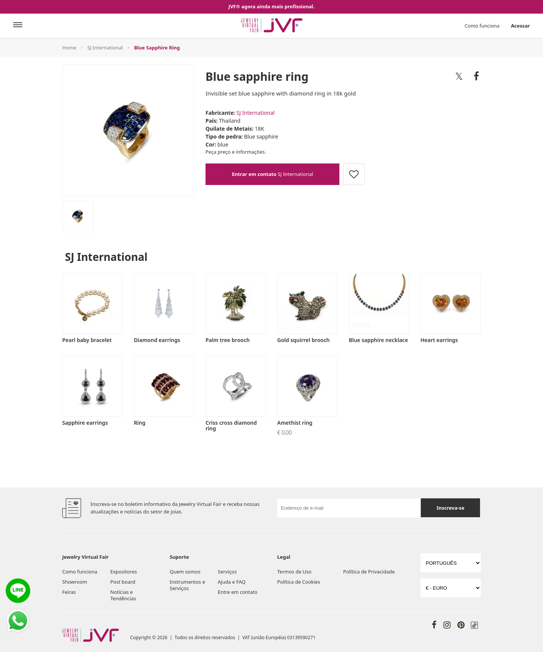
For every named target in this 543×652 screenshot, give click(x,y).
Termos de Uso (294, 571)
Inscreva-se (450, 507)
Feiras (69, 592)
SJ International (105, 47)
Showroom (74, 581)
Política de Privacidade (369, 571)
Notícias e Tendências (123, 595)
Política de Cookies (298, 581)
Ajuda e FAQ (232, 581)
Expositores (123, 571)
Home (69, 47)
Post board (122, 581)
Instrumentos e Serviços (187, 585)
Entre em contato (238, 592)
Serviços (227, 571)
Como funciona (482, 25)
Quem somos (185, 571)
